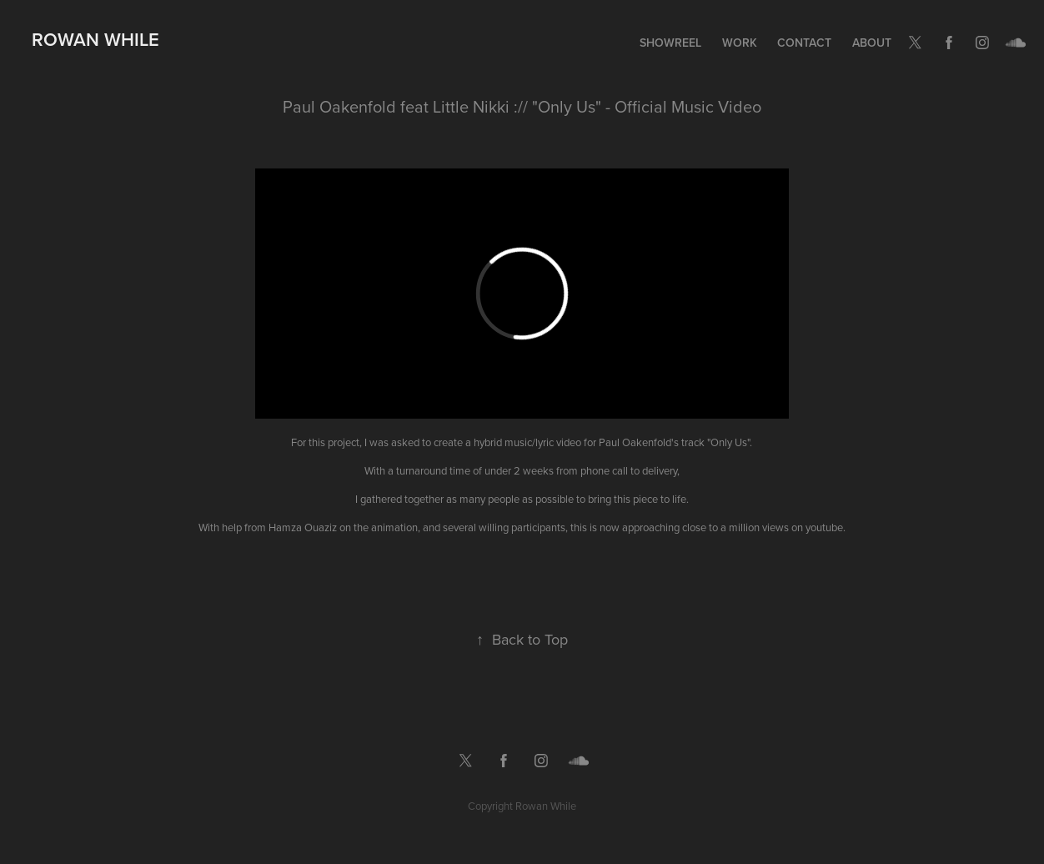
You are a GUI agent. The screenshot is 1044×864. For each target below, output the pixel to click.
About (871, 42)
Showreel (670, 42)
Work (739, 42)
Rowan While (95, 39)
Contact (804, 42)
